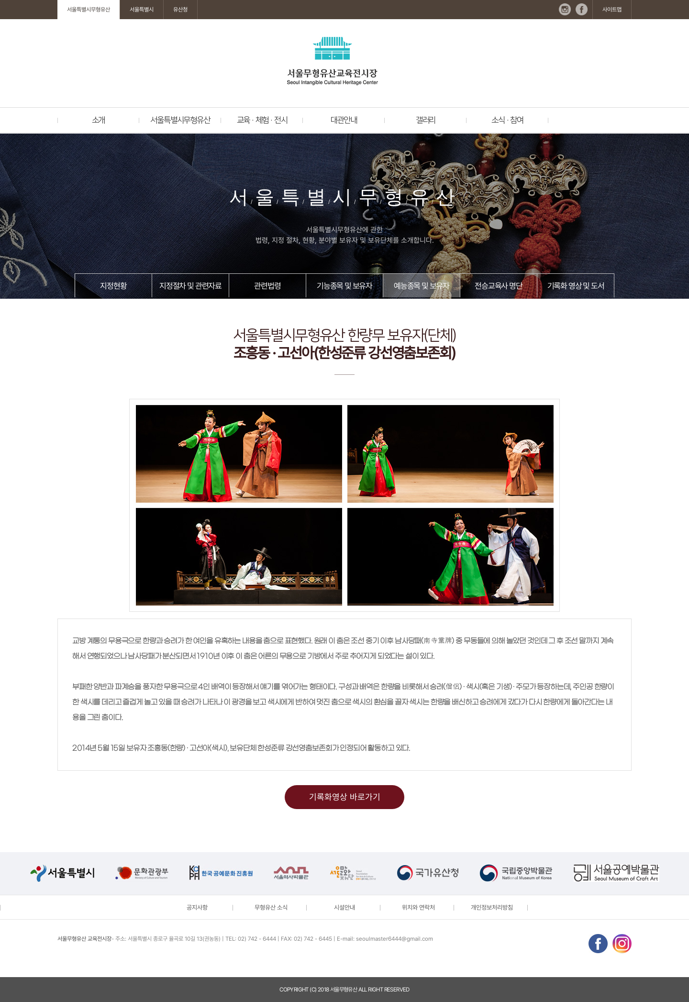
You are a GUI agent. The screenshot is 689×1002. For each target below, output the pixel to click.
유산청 (180, 9)
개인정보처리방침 (492, 907)
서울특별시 (142, 9)
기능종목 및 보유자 (344, 286)
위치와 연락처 (418, 907)
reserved (397, 989)
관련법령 (267, 286)
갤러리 (425, 120)
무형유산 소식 (271, 907)
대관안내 (344, 120)
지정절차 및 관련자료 (190, 286)
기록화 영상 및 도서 (575, 286)
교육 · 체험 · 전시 (262, 120)
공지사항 (197, 907)
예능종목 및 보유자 (421, 286)
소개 (98, 120)
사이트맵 (612, 9)
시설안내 (344, 907)
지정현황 (113, 286)
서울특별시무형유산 (88, 9)
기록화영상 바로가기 (344, 797)
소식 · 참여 (507, 120)
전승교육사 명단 (498, 286)
